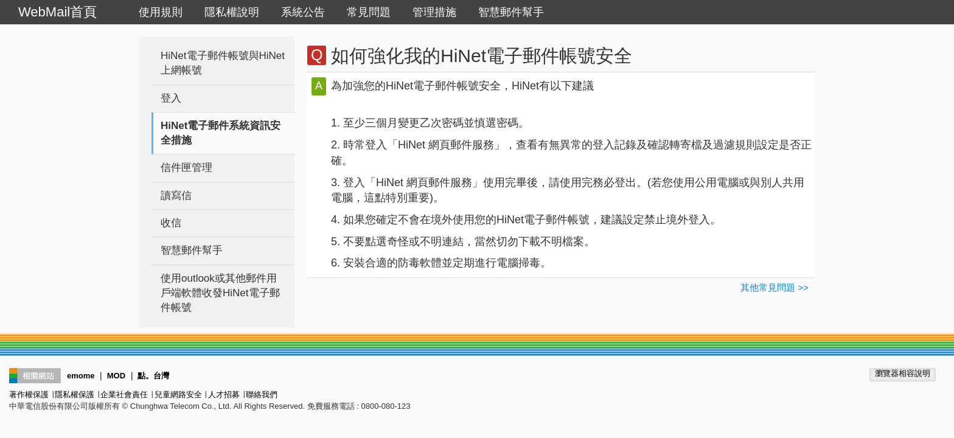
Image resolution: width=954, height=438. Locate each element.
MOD (116, 375)
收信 (171, 223)
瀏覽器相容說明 (902, 373)
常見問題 (369, 12)
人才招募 (224, 394)
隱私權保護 (74, 394)
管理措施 (434, 12)
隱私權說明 (231, 12)
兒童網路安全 (178, 394)
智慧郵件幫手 (511, 12)
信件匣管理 (186, 167)
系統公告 (303, 12)
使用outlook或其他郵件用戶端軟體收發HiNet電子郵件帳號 (220, 293)
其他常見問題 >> (774, 287)
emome (81, 375)
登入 (171, 98)
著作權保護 (29, 394)
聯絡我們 (261, 394)
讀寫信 (176, 195)
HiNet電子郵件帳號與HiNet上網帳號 (223, 63)
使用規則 (161, 12)
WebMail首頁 (57, 11)
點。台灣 (153, 375)
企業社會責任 (124, 394)
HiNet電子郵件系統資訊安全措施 (220, 133)
